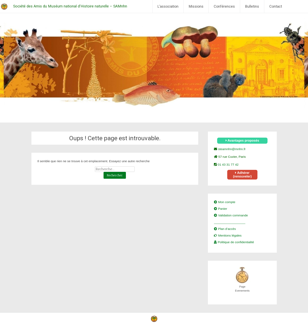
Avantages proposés (242, 140)
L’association (168, 6)
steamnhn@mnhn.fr (231, 149)
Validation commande (231, 215)
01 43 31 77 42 (228, 164)
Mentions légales (228, 235)
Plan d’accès (225, 229)
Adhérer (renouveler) (242, 174)
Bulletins (252, 6)
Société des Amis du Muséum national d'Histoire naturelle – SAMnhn (70, 6)
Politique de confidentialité (234, 242)
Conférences (224, 6)
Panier (220, 208)
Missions (196, 6)
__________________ (229, 222)
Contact (275, 6)
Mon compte (224, 202)
